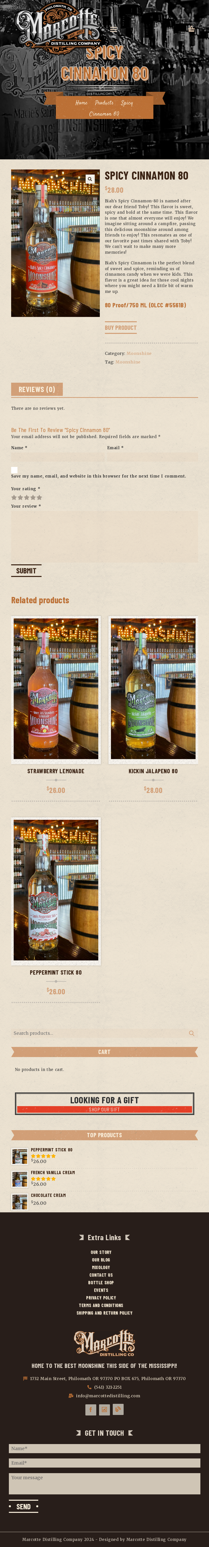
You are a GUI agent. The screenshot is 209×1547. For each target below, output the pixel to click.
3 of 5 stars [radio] (27, 497)
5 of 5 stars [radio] (39, 497)
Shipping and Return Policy (104, 1313)
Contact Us (100, 1275)
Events (100, 1290)
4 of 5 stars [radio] (33, 497)
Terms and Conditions (101, 1305)
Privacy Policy (101, 1297)
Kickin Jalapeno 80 (153, 771)
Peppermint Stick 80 (56, 972)
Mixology (101, 1267)
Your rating (26, 488)
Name (19, 447)
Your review (26, 506)
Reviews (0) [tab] (37, 389)
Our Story (100, 1252)
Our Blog (101, 1259)
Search (191, 1033)
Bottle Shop (101, 1282)
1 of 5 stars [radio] (14, 497)
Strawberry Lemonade (55, 771)
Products (105, 103)
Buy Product (121, 327)
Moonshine (139, 353)
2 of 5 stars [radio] (20, 497)
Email (115, 447)
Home (81, 103)
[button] (90, 179)
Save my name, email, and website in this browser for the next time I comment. (98, 476)
